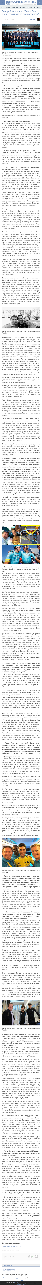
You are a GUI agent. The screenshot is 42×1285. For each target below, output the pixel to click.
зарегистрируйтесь (15, 1278)
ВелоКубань (18, 1283)
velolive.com (14, 1250)
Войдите (4, 1278)
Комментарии (9, 1269)
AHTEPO (32, 19)
